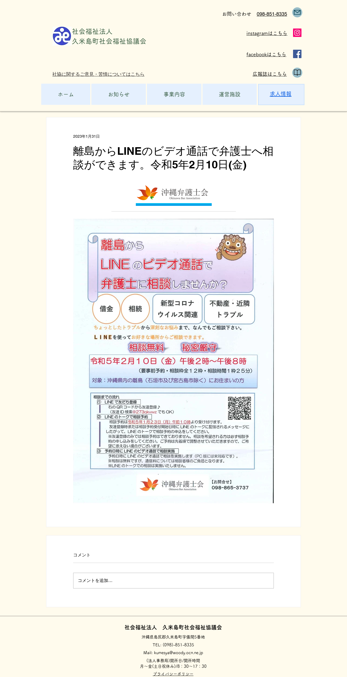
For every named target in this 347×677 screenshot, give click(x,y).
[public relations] (297, 73)
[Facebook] (297, 54)
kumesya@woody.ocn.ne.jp (178, 653)
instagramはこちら (266, 33)
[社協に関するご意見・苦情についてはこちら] (100, 74)
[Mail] (297, 12)
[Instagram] (297, 33)
